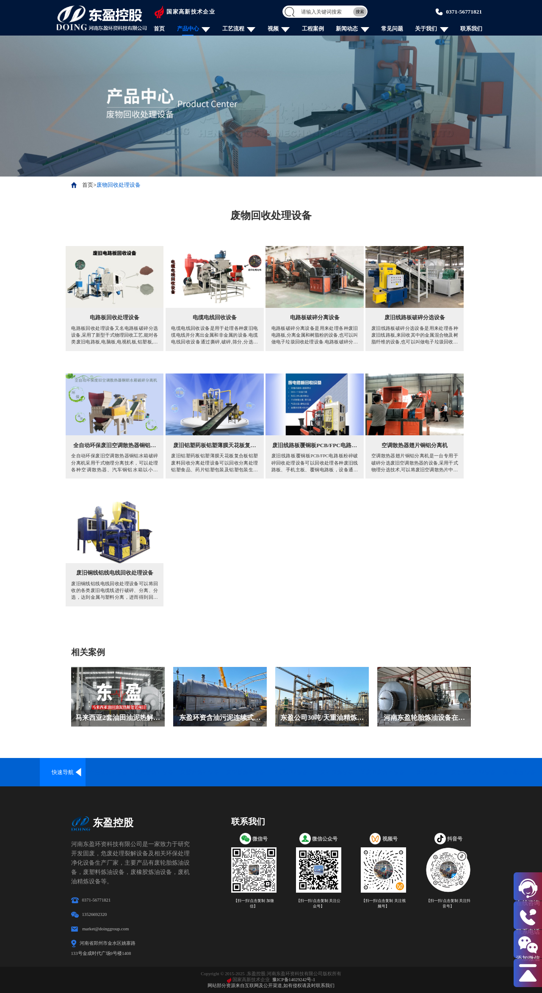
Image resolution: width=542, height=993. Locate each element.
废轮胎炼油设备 (154, 772)
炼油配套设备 (519, 772)
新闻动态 (347, 28)
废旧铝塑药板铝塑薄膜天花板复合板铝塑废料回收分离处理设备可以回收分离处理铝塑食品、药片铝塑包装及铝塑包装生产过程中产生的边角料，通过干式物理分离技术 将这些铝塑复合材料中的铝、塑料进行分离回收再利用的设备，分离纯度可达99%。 (214, 463)
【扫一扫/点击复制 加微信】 (254, 903)
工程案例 (313, 28)
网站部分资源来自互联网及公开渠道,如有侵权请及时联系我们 (271, 985)
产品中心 (188, 28)
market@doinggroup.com (105, 928)
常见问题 (392, 28)
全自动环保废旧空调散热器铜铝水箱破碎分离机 (114, 446)
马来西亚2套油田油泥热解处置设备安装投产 (117, 718)
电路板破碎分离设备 (315, 317)
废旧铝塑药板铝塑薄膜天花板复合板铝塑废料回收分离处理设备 (214, 446)
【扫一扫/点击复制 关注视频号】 (384, 903)
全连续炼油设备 (108, 772)
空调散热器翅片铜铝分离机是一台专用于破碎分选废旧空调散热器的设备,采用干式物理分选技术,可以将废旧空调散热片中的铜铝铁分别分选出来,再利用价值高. (414, 463)
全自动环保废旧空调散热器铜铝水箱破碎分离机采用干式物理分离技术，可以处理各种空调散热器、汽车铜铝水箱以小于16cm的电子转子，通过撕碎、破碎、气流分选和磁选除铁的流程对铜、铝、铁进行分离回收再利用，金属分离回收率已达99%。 (114, 463)
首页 (159, 28)
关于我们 (426, 28)
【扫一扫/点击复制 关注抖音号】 (448, 903)
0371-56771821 (464, 11)
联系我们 (471, 28)
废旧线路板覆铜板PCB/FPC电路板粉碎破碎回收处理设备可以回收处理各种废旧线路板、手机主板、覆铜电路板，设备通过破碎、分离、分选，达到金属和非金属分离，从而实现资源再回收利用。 (314, 463)
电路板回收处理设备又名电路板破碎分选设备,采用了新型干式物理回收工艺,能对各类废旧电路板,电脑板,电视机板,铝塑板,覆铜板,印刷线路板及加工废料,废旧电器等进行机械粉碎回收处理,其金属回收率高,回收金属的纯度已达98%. (114, 335)
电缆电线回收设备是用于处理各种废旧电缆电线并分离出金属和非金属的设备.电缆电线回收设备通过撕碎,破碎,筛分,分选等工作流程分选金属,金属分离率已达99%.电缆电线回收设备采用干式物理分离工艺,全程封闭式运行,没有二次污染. (214, 335)
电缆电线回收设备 (215, 317)
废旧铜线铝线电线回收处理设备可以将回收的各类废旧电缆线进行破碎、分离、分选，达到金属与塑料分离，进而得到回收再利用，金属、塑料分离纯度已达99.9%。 (114, 590)
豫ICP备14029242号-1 (293, 979)
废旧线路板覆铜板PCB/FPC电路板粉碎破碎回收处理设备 (314, 446)
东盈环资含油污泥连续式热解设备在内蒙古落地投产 (219, 718)
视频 (273, 28)
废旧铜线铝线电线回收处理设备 (114, 573)
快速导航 (63, 772)
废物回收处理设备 (119, 185)
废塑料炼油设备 (199, 772)
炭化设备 (428, 772)
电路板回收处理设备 (114, 317)
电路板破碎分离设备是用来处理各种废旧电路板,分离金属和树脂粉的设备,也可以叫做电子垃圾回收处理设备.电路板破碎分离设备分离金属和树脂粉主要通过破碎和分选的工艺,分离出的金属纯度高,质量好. (314, 335)
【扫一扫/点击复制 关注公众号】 (318, 903)
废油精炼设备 (336, 772)
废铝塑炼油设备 (245, 772)
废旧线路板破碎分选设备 (414, 317)
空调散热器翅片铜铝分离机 (415, 445)
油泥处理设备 (290, 772)
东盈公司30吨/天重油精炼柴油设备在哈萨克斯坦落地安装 (322, 718)
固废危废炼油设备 (382, 772)
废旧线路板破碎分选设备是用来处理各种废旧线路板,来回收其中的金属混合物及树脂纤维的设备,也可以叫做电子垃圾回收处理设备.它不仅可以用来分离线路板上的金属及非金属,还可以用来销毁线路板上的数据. (414, 335)
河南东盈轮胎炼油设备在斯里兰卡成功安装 (424, 718)
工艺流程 (233, 28)
